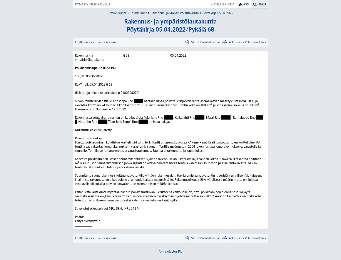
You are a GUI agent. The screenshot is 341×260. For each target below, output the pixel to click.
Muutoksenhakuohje (202, 42)
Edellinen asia (84, 42)
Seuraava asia (107, 42)
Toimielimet (138, 13)
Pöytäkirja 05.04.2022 (218, 13)
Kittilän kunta (117, 13)
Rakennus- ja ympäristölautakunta (175, 13)
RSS (246, 4)
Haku (261, 4)
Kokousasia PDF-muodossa (244, 42)
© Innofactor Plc (170, 251)
